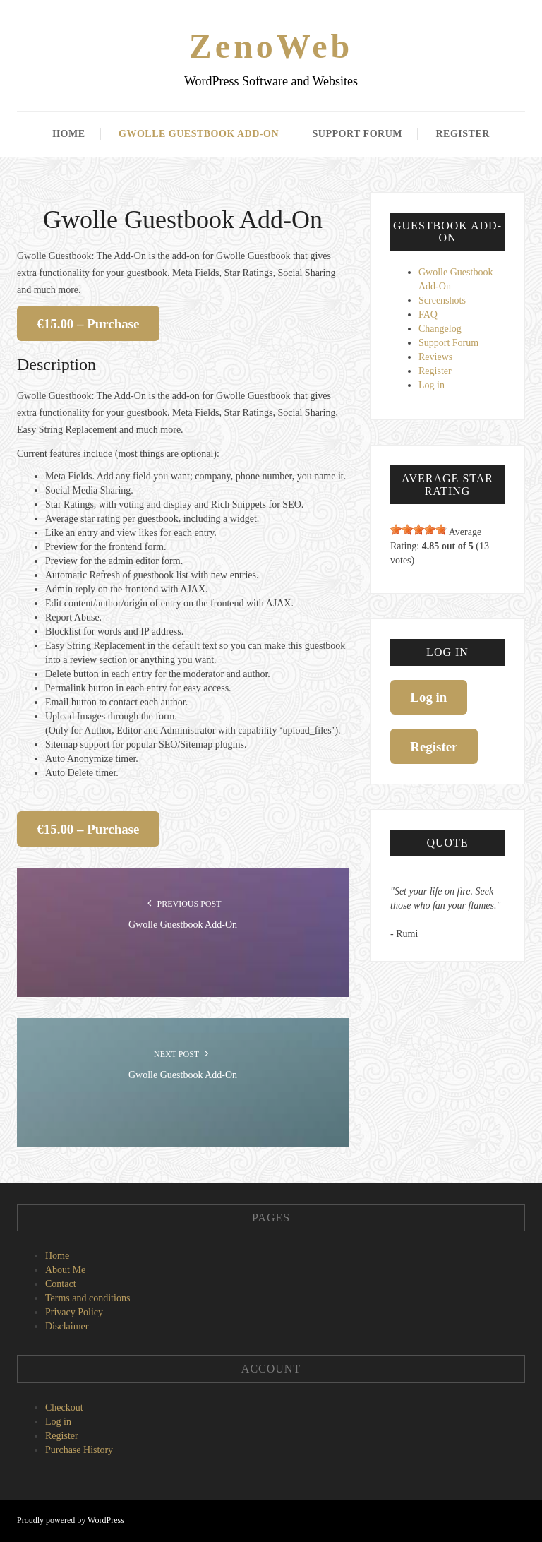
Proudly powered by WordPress (70, 1520)
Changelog (440, 328)
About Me (65, 1270)
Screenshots (442, 300)
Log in (431, 385)
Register (462, 133)
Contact (60, 1284)
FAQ (428, 314)
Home (68, 133)
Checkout (64, 1407)
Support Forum (357, 133)
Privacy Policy (74, 1312)
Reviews (435, 357)
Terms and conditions (87, 1298)
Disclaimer (66, 1326)
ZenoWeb (271, 46)
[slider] (418, 529)
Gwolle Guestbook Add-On (199, 133)
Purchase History (79, 1450)
